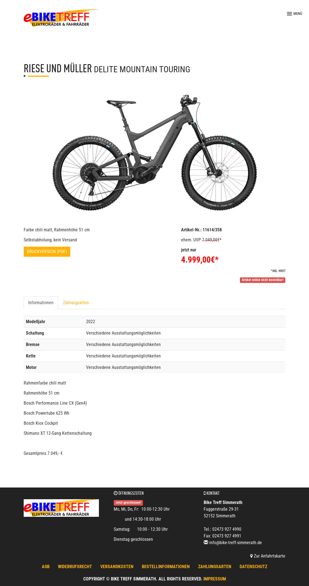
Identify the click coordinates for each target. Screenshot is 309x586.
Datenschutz (253, 566)
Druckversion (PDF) (47, 251)
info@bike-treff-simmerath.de (235, 542)
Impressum (214, 579)
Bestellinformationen (166, 566)
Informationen (40, 302)
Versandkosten (116, 566)
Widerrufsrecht (75, 566)
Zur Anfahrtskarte (267, 556)
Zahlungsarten (76, 302)
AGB (46, 566)
